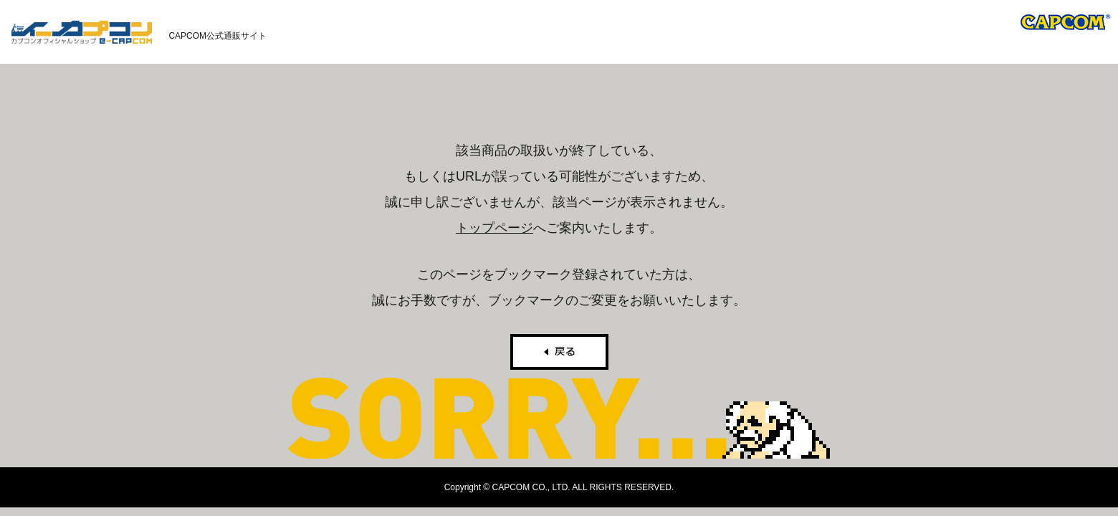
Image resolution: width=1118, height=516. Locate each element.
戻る (559, 352)
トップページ (494, 228)
